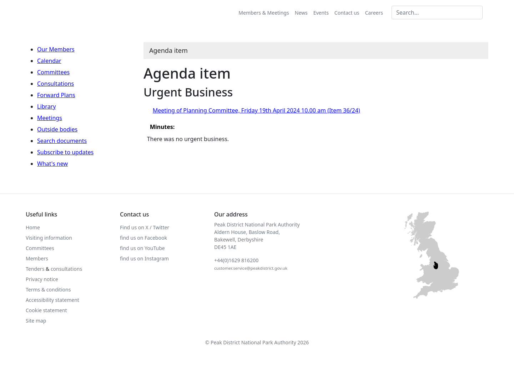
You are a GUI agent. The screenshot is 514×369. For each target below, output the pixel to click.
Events (321, 12)
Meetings (49, 118)
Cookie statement (46, 310)
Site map (36, 320)
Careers (374, 12)
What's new (52, 164)
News (301, 12)
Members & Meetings (263, 12)
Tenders (35, 268)
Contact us (346, 12)
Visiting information (49, 237)
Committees (53, 72)
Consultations (55, 84)
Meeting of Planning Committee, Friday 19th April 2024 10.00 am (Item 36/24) (256, 110)
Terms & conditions (48, 289)
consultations (66, 268)
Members (37, 258)
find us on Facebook (143, 237)
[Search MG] (437, 12)
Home (33, 227)
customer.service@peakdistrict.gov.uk (250, 268)
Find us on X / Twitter (144, 227)
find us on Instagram (144, 258)
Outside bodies (57, 129)
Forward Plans (56, 95)
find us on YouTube (142, 248)
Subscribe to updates (65, 152)
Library (46, 106)
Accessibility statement (52, 299)
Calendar (49, 61)
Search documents (62, 141)
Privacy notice (42, 279)
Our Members (56, 49)
